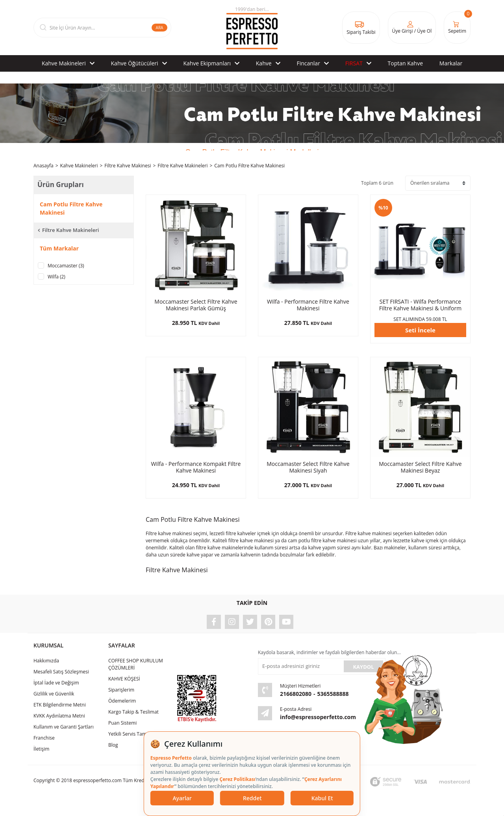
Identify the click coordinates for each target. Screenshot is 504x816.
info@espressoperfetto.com (318, 717)
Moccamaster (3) (66, 265)
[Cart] (457, 27)
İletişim (41, 749)
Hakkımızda (46, 660)
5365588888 (333, 693)
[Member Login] (412, 27)
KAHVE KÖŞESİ (124, 678)
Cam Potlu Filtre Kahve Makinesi (249, 165)
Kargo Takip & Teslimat (133, 711)
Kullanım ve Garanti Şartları (63, 726)
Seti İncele (420, 330)
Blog (113, 745)
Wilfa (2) (56, 276)
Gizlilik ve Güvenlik (53, 693)
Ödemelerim (122, 700)
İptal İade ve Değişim (56, 682)
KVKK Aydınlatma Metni (59, 715)
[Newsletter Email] (300, 666)
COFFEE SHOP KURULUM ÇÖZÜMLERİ (135, 664)
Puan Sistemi (122, 723)
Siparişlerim (121, 689)
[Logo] (252, 27)
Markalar (450, 63)
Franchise (44, 737)
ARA (159, 27)
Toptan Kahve (405, 63)
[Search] (102, 27)
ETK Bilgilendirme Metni (59, 704)
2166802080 (295, 693)
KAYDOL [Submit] (363, 666)
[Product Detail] (196, 245)
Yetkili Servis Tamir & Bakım (138, 734)
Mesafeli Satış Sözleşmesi (61, 671)
